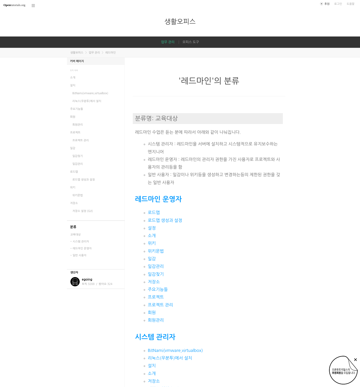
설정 (152, 228)
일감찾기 (156, 274)
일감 (152, 259)
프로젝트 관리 (160, 305)
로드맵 (154, 212)
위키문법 (156, 251)
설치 (152, 365)
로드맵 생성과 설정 (165, 220)
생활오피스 (180, 21)
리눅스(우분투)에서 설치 (170, 358)
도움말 (350, 4)
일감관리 (156, 266)
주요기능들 (158, 289)
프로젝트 (156, 297)
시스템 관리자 (155, 337)
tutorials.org (14, 5)
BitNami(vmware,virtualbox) (175, 350)
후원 (327, 4)
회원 (152, 312)
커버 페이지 (77, 61)
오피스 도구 (190, 42)
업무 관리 (167, 42)
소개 (152, 235)
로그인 (338, 4)
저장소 (154, 282)
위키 (152, 243)
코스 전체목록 (33, 5)
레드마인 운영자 (158, 199)
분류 (73, 227)
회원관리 (156, 320)
